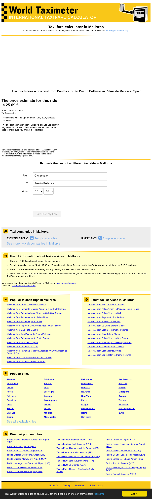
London (48, 396)
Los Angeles (50, 400)
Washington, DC (126, 408)
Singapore (123, 392)
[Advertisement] (76, 63)
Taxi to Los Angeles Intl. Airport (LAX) (73, 444)
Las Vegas (49, 392)
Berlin (9, 404)
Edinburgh (49, 379)
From (26, 175)
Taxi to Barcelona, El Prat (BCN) (22, 446)
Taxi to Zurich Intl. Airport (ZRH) (121, 474)
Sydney (122, 396)
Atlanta (10, 387)
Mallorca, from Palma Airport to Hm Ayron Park (109, 342)
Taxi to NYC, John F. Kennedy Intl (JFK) (75, 461)
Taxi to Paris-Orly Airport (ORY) (121, 439)
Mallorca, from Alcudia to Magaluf (22, 342)
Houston (48, 383)
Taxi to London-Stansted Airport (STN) (74, 439)
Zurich (121, 413)
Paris (83, 400)
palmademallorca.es (66, 283)
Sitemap (67, 485)
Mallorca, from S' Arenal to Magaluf (103, 321)
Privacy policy (96, 485)
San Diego (86, 417)
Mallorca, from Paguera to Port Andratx (105, 317)
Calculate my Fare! (47, 214)
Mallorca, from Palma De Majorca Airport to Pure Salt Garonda (36, 309)
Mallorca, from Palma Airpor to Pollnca (105, 346)
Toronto (122, 400)
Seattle (121, 387)
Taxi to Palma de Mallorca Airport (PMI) (74, 452)
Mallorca (48, 413)
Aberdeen (11, 379)
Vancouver (123, 404)
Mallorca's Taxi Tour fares (24, 285)
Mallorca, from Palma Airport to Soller (24, 321)
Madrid (47, 404)
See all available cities (21, 421)
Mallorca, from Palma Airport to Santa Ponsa (28, 338)
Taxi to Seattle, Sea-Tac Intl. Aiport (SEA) (125, 455)
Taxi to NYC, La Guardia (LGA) (71, 465)
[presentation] (26, 139)
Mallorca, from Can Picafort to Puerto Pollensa (28, 334)
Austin (10, 392)
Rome (84, 413)
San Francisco (125, 379)
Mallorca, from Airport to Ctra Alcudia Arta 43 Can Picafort (34, 325)
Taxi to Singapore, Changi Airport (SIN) (124, 459)
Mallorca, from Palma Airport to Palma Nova (27, 317)
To (27, 183)
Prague (84, 404)
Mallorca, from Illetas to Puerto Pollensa (106, 304)
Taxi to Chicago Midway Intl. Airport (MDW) (27, 459)
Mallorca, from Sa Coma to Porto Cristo (105, 325)
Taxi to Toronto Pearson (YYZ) (120, 463)
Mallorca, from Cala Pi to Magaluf (22, 330)
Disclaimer (80, 485)
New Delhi (86, 392)
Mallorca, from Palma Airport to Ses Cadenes (108, 338)
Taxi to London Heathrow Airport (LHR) (25, 467)
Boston (10, 408)
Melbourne (86, 379)
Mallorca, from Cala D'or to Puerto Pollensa (107, 330)
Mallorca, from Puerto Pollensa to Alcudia (26, 304)
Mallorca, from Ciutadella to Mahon (103, 334)
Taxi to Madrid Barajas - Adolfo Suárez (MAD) (77, 448)
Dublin (10, 417)
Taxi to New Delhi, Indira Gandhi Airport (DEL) (78, 456)
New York (86, 396)
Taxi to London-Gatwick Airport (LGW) (24, 471)
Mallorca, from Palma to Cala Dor (22, 346)
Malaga (47, 408)
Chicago (11, 413)
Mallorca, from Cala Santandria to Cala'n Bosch (29, 357)
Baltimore (11, 396)
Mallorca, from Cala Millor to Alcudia (104, 351)
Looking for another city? (117, 30)
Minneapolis (87, 383)
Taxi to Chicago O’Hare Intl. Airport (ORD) (26, 455)
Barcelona (11, 400)
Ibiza (46, 387)
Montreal (85, 387)
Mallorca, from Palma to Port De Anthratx (26, 361)
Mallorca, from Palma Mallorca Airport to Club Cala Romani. (35, 313)
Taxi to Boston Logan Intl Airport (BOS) (25, 450)
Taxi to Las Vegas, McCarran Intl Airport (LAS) (28, 463)
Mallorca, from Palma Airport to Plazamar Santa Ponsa (113, 309)
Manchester (50, 417)
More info (102, 494)
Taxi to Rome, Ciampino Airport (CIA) (123, 450)
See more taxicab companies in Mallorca (33, 243)
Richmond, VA (88, 408)
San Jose (122, 383)
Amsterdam (12, 383)
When (25, 191)
